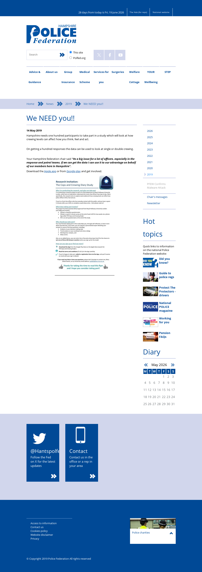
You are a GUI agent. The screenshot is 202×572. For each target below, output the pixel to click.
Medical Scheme (84, 77)
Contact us (37, 527)
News (50, 104)
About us (51, 72)
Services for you (101, 77)
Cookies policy (39, 531)
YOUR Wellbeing (151, 77)
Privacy (35, 538)
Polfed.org (79, 58)
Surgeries (118, 72)
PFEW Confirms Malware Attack (156, 185)
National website (161, 12)
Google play (74, 171)
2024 (150, 143)
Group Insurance (68, 77)
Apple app (50, 171)
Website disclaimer (42, 535)
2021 (150, 162)
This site (78, 52)
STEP (168, 72)
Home (30, 104)
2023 (150, 149)
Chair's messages (157, 197)
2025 (150, 137)
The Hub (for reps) (138, 12)
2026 (150, 131)
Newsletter (153, 203)
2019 (68, 104)
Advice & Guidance (35, 77)
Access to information (44, 523)
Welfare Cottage (134, 77)
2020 (150, 168)
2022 (150, 156)
